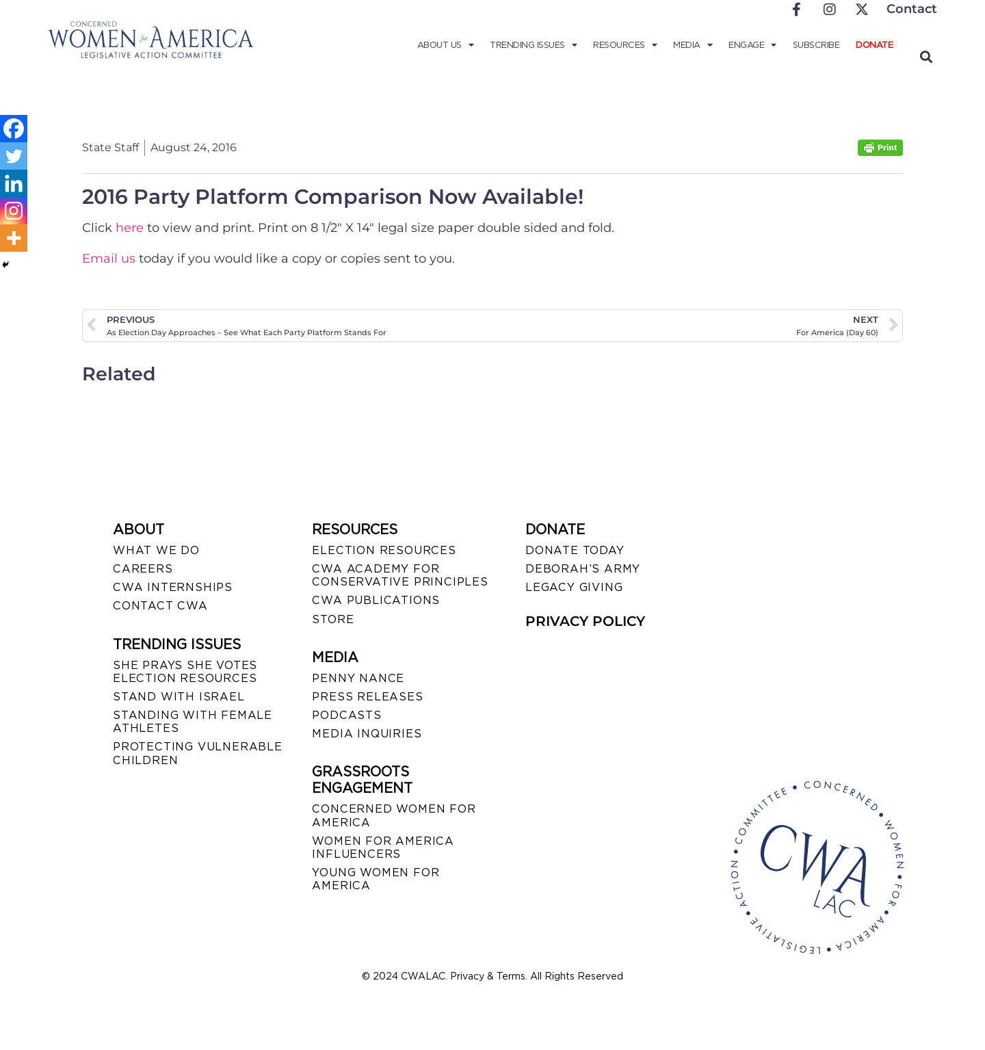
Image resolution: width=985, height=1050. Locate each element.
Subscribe (816, 45)
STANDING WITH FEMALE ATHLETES (192, 722)
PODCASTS (346, 715)
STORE (333, 619)
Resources (625, 45)
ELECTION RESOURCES (384, 550)
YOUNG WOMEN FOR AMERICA (375, 879)
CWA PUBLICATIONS (376, 600)
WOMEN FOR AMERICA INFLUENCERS (383, 848)
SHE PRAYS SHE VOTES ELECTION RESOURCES (185, 672)
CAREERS (143, 568)
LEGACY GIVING (573, 587)
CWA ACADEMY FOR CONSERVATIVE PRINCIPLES (400, 575)
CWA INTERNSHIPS (173, 587)
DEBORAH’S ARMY (582, 568)
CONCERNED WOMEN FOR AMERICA (393, 815)
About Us (445, 45)
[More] (13, 238)
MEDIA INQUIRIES (366, 733)
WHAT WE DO (156, 550)
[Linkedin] (13, 183)
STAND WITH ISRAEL (179, 696)
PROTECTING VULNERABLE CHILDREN (198, 753)
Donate (874, 45)
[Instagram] (13, 210)
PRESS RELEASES (367, 696)
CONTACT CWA (160, 605)
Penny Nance (358, 678)
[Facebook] (13, 128)
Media (692, 45)
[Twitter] (13, 156)
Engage (752, 45)
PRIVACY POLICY (585, 621)
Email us (108, 258)
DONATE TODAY (575, 550)
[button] (926, 56)
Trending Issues (533, 45)
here (131, 227)
